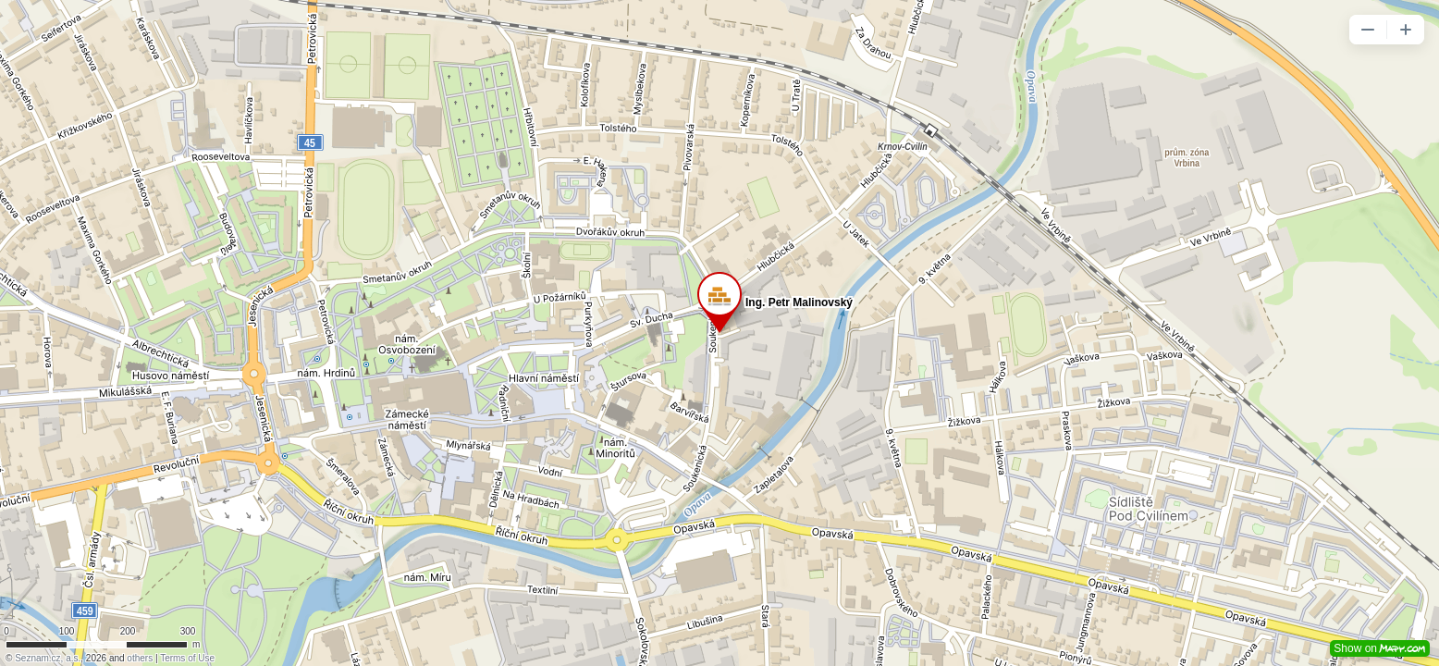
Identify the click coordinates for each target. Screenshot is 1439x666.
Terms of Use (187, 658)
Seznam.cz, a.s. (47, 658)
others (140, 658)
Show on (1380, 648)
